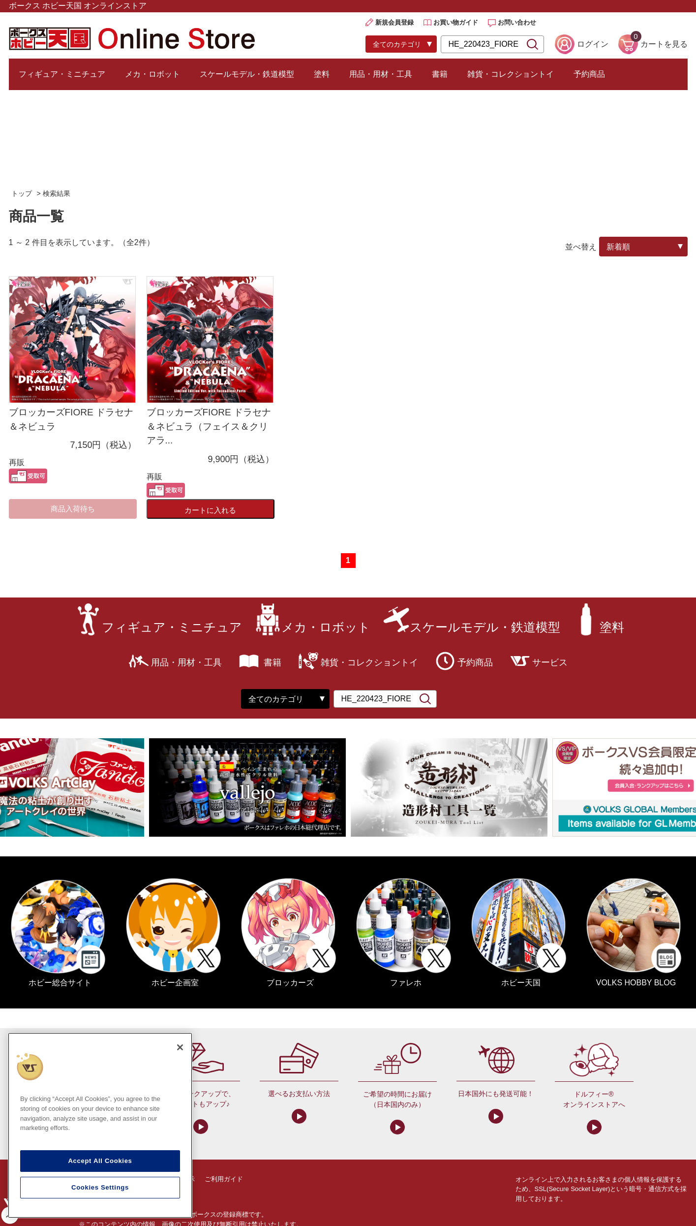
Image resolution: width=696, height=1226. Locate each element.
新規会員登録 (394, 22)
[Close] (180, 1047)
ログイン (592, 44)
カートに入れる (210, 510)
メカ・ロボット (152, 74)
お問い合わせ (517, 22)
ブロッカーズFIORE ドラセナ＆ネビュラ (71, 419)
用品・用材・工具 (380, 74)
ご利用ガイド (224, 1179)
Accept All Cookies (100, 1160)
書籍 (440, 74)
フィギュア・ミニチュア (62, 74)
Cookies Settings (100, 1187)
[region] (100, 1125)
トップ (21, 193)
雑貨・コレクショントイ (510, 74)
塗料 (322, 74)
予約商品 (589, 74)
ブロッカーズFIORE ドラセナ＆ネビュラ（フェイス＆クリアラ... (209, 426)
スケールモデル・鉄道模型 (247, 74)
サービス (550, 662)
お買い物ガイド (455, 22)
